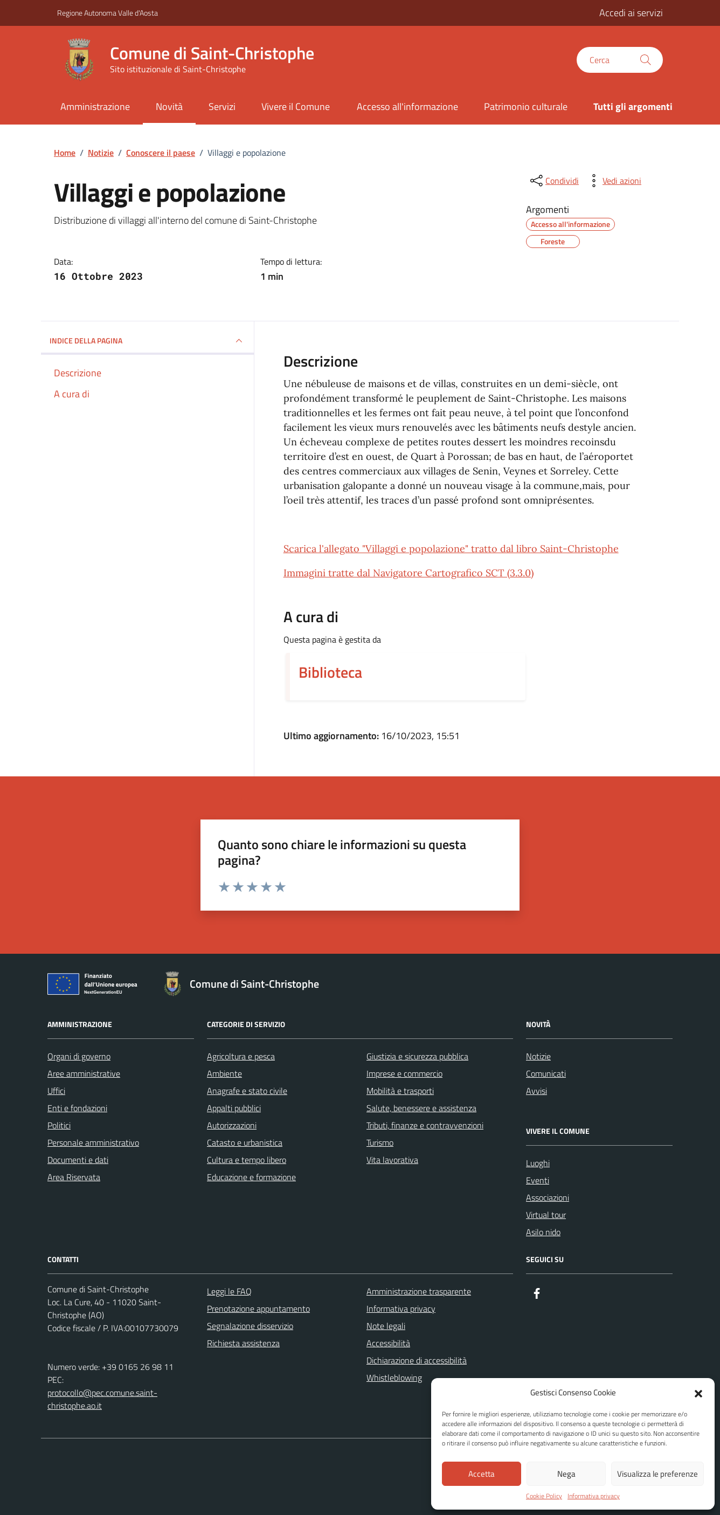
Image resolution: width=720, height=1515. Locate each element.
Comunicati (546, 1073)
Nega (566, 1474)
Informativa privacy (593, 1496)
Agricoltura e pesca (241, 1056)
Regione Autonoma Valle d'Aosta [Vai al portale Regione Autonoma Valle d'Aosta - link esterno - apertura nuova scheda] (107, 12)
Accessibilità (388, 1343)
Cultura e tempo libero (246, 1159)
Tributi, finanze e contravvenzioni (424, 1125)
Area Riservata (73, 1176)
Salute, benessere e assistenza (421, 1107)
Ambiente (224, 1073)
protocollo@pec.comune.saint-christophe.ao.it (102, 1399)
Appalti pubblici (234, 1107)
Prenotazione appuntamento (258, 1308)
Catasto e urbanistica (244, 1142)
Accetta (481, 1474)
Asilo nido (543, 1231)
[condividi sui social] (553, 180)
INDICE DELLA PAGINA (147, 340)
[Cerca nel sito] (620, 60)
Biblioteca (330, 672)
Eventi (537, 1180)
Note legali (385, 1325)
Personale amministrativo (93, 1142)
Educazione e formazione (251, 1176)
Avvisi (536, 1090)
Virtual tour (546, 1214)
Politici (59, 1125)
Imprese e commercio (404, 1073)
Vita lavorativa (392, 1159)
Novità (169, 106)
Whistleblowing (394, 1377)
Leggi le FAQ (229, 1291)
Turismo (379, 1142)
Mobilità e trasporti (400, 1090)
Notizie (538, 1056)
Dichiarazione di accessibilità (416, 1360)
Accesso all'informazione (407, 106)
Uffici (56, 1090)
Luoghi (538, 1162)
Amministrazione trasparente (418, 1291)
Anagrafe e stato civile (247, 1090)
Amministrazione (95, 106)
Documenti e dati (77, 1159)
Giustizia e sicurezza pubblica (417, 1056)
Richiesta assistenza (243, 1343)
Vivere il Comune (295, 106)
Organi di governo (78, 1056)
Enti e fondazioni (77, 1107)
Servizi (222, 106)
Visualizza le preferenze (657, 1474)
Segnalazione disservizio (250, 1325)
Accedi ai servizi (631, 12)
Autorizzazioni (232, 1125)
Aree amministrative (83, 1073)
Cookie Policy (544, 1496)
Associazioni (547, 1197)
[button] (698, 1392)
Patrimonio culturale (525, 106)
